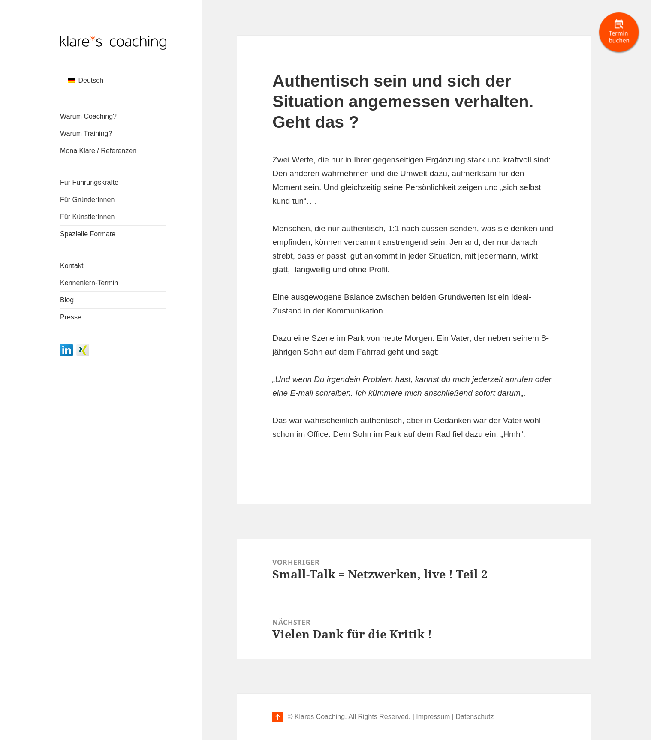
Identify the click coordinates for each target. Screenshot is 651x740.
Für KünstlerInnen (87, 216)
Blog (67, 300)
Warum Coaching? (88, 116)
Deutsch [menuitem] (90, 80)
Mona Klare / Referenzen (98, 150)
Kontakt (71, 265)
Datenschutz (474, 716)
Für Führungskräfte (89, 182)
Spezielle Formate (87, 234)
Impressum (433, 716)
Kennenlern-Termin (89, 282)
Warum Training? (86, 133)
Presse (70, 317)
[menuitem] (85, 81)
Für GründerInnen (87, 199)
